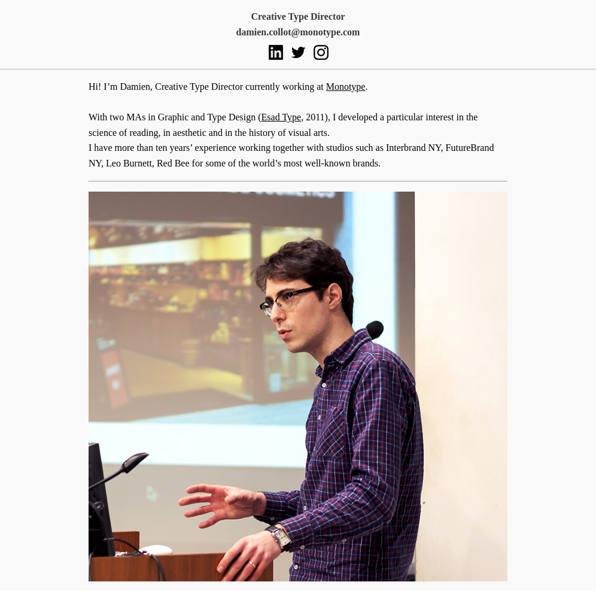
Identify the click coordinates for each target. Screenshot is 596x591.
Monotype (346, 86)
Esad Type (281, 117)
